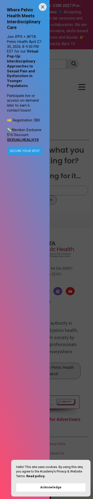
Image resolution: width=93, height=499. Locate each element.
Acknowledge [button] (51, 487)
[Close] (43, 7)
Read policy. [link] (35, 476)
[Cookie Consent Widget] (51, 478)
